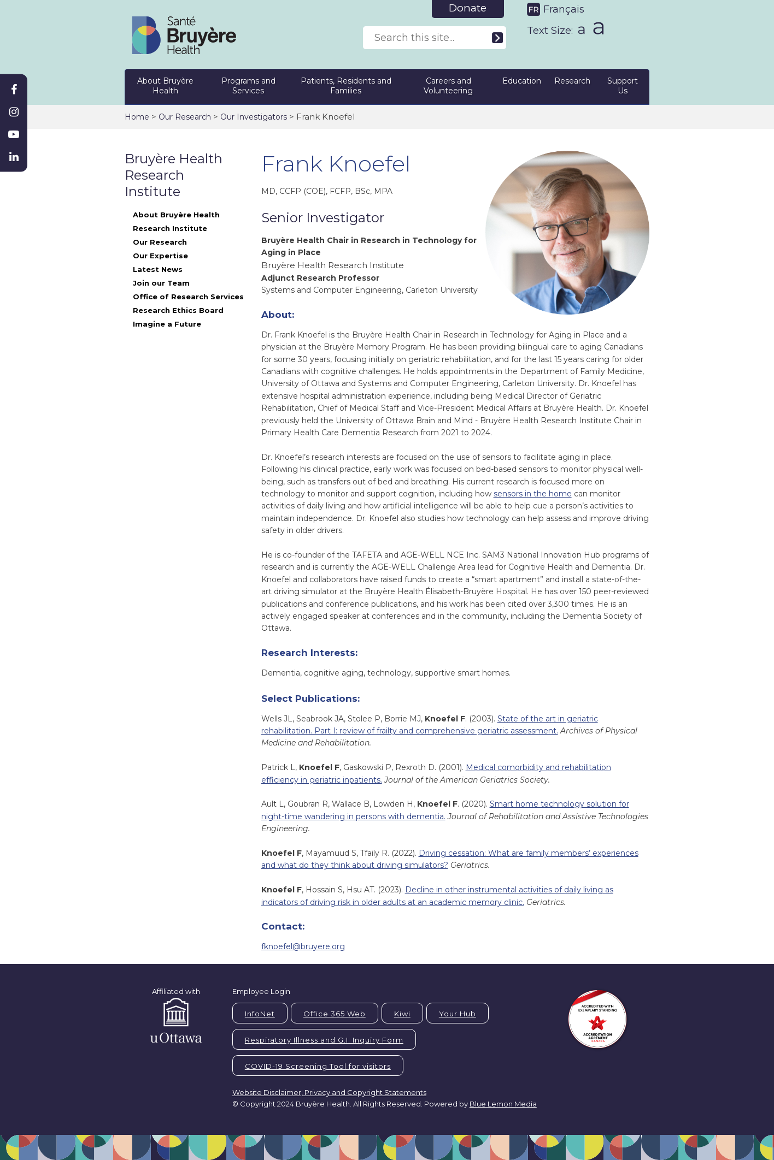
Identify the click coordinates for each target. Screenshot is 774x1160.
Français (563, 9)
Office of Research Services (188, 296)
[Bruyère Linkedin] (14, 157)
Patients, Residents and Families (346, 86)
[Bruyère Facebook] (14, 89)
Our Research (185, 117)
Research (572, 81)
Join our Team (161, 283)
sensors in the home (533, 494)
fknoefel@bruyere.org (303, 946)
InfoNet (260, 1013)
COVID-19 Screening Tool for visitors (318, 1066)
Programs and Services (248, 86)
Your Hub (457, 1013)
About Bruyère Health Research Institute (176, 221)
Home (137, 117)
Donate (467, 8)
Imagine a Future (167, 323)
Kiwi (402, 1013)
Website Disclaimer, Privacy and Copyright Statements (329, 1092)
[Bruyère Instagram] (14, 112)
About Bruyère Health (165, 86)
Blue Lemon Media (503, 1103)
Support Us (622, 86)
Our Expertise (160, 255)
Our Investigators (253, 117)
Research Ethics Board (178, 310)
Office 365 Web (334, 1013)
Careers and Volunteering (448, 86)
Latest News (158, 269)
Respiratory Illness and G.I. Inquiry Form (324, 1039)
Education (521, 81)
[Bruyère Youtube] (14, 134)
